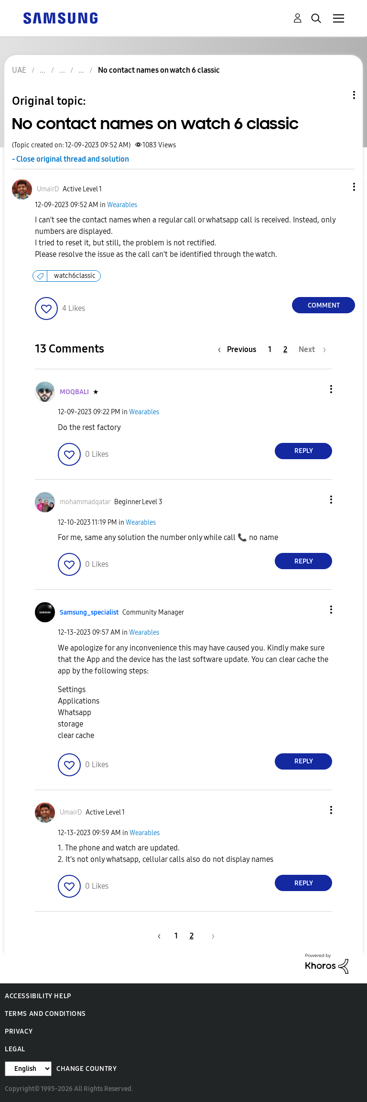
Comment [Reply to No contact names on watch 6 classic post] (324, 305)
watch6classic (75, 276)
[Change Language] (28, 1068)
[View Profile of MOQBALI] (74, 392)
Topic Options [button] (338, 95)
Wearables (122, 205)
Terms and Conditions (45, 1014)
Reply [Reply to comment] (303, 451)
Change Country (86, 1069)
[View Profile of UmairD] (48, 189)
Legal (15, 1049)
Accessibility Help (38, 996)
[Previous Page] (239, 349)
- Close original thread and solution (70, 159)
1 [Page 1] (269, 349)
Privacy (18, 1031)
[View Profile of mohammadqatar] (85, 502)
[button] (338, 186)
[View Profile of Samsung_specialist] (89, 612)
